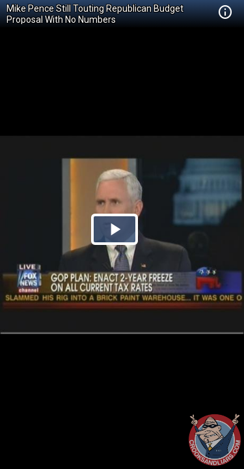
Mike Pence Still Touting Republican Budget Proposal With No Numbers (95, 14)
